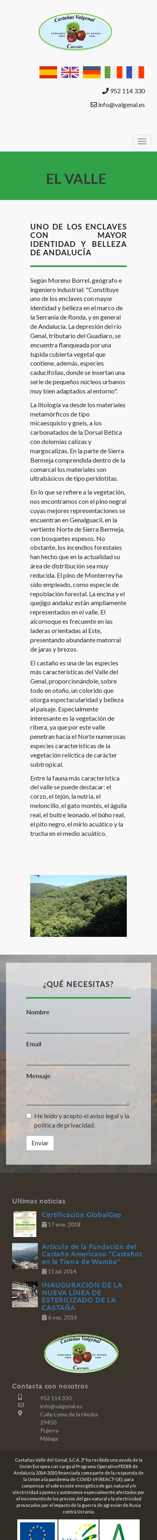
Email (33, 1044)
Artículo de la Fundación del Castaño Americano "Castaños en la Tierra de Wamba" (92, 1254)
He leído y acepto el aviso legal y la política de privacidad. (77, 1120)
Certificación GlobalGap (82, 1214)
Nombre (38, 1012)
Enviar (40, 1143)
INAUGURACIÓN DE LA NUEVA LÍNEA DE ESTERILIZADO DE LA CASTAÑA (82, 1296)
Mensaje (38, 1075)
